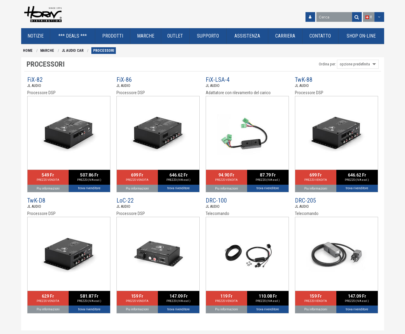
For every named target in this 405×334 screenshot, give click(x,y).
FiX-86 (124, 79)
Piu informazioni (48, 188)
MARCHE (47, 50)
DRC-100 (216, 200)
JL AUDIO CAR (72, 50)
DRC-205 (305, 200)
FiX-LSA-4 (218, 79)
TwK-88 (303, 79)
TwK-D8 (36, 200)
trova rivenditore (89, 188)
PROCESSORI (103, 50)
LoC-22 (125, 200)
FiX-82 (35, 79)
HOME (28, 50)
